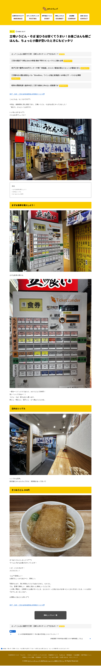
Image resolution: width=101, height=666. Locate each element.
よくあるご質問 (54, 657)
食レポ (12, 32)
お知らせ (62, 655)
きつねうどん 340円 (18, 194)
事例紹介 (69, 655)
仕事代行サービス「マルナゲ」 (17, 655)
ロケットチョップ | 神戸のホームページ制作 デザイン (46, 661)
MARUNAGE (18, 17)
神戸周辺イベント (87, 655)
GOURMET (59, 17)
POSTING (33, 17)
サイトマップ (74, 657)
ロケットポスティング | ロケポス (38, 655)
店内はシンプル (17, 192)
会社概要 (77, 655)
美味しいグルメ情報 (28, 657)
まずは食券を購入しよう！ (20, 190)
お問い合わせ (64, 657)
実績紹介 (38, 657)
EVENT (47, 17)
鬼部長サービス (53, 655)
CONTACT (84, 17)
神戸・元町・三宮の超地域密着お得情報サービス (26, 94)
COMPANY (71, 17)
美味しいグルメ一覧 (50, 615)
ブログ (45, 657)
